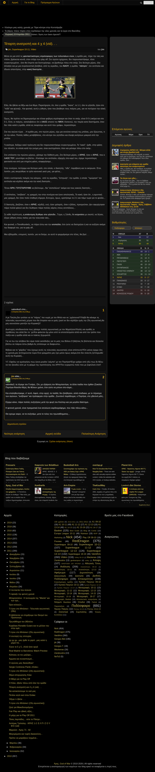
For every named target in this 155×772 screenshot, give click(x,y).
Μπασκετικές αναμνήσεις (87, 599)
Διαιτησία (79, 576)
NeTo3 (57, 656)
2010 (9, 756)
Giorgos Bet (59, 639)
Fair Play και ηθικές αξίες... (21, 711)
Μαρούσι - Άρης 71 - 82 (20, 730)
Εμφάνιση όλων (144, 505)
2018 (9, 527)
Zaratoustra (59, 560)
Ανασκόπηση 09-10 (89, 567)
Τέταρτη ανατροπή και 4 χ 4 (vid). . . (30, 44)
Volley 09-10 (79, 557)
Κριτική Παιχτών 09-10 (90, 582)
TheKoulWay (99, 485)
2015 (9, 535)
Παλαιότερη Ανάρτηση (94, 433)
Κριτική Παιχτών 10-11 (69, 585)
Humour (84, 533)
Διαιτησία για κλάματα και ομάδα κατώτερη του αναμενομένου (134, 165)
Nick (69, 537)
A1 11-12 (76, 524)
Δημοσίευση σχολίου (16, 424)
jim (9, 49)
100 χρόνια (59, 522)
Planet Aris (127, 465)
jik (55, 642)
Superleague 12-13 (65, 550)
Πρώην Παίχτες (61, 609)
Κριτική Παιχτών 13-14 (66, 588)
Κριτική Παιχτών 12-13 (92, 585)
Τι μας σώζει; (76, 489)
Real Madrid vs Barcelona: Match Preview (28, 651)
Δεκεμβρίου (15, 554)
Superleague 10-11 (21, 49)
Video (33, 49)
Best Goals (74, 531)
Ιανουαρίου (15, 751)
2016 (9, 531)
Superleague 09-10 (63, 544)
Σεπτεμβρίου (16, 566)
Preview (58, 541)
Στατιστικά (63, 612)
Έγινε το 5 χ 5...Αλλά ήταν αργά (23, 647)
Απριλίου (14, 586)
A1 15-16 (81, 527)
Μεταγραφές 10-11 (87, 588)
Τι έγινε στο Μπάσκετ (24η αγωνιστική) (26, 671)
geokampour (75, 560)
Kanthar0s (40, 485)
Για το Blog (29, 2)
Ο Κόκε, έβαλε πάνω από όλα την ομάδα (27, 683)
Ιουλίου (13, 574)
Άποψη (97, 560)
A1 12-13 (89, 524)
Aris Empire (69, 485)
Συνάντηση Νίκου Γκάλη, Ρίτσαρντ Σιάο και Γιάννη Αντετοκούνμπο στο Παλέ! (15, 471)
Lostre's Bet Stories (131, 485)
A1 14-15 (68, 527)
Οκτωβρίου (15, 562)
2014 (9, 539)
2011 (9, 551)
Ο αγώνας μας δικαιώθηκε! (21, 663)
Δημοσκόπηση (86, 573)
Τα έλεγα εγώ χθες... (128, 178)
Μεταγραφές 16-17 (86, 596)
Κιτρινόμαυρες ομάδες (63, 582)
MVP (96, 534)
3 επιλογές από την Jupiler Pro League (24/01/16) (136, 492)
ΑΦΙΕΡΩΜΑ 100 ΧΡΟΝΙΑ (71, 564)
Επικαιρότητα (85, 578)
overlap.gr (98, 465)
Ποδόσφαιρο (119, 228)
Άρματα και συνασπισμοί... (21, 659)
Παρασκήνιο (59, 606)
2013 (9, 543)
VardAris (96, 554)
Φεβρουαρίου (16, 747)
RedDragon (80, 541)
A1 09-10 (96, 522)
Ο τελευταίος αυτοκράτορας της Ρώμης (49, 492)
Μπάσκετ (138, 228)
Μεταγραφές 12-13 (87, 591)
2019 (9, 523)
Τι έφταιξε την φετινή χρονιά (21, 594)
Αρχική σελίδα (53, 433)
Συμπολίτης (81, 612)
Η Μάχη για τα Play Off (19, 679)
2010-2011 (72, 522)
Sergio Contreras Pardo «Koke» (23, 667)
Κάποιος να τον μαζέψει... (20, 655)
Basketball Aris (71, 465)
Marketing (58, 538)
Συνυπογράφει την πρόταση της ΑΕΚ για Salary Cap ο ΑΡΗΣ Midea (75, 471)
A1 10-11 (63, 524)
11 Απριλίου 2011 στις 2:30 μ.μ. (20, 312)
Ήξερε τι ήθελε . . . (17, 699)
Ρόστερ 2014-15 (94, 609)
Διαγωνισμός (60, 576)
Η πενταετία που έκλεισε (20, 590)
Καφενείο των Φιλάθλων (47, 465)
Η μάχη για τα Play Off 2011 (22, 715)
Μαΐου (13, 582)
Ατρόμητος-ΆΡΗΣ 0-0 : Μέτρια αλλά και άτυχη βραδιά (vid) (135, 151)
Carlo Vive (97, 489)
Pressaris (10, 465)
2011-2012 (83, 522)
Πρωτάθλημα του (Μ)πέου (21, 622)
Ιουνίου (13, 578)
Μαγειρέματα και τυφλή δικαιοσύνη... (25, 734)
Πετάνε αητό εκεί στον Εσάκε (22, 695)
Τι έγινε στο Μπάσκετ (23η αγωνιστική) (26, 703)
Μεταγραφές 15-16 (62, 596)
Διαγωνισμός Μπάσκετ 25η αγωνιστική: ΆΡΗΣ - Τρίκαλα (132, 191)
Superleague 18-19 (77, 554)
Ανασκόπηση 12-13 (87, 570)
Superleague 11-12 (78, 547)
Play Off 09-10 (89, 537)
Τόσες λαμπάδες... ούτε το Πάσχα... (25, 719)
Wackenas (91, 557)
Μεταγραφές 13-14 (63, 593)
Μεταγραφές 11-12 (63, 591)
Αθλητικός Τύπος (93, 563)
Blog (85, 531)
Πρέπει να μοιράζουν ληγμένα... (23, 738)
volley (87, 560)
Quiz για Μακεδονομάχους (21, 707)
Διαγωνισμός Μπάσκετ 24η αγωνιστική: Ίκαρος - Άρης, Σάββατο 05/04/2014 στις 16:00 (136, 204)
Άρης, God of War (14, 485)
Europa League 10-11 (64, 533)
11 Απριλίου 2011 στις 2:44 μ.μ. (20, 378)
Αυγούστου (15, 570)
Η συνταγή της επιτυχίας (20, 636)
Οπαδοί (81, 602)
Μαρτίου (14, 743)
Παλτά (94, 602)
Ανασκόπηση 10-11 (63, 570)
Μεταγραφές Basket (62, 599)
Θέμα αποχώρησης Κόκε (20, 675)
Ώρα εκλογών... (16, 605)
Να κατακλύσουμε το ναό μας (22, 691)
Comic (93, 531)
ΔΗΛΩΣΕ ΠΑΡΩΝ (48, 469)
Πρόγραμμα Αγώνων (50, 2)
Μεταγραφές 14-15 (87, 593)
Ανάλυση (65, 566)
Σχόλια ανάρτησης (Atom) (61, 441)
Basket (58, 530)
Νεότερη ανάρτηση (14, 433)
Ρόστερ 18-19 (79, 609)
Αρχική (15, 2)
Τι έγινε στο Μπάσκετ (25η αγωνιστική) (26, 632)
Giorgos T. (59, 646)
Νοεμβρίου (15, 558)
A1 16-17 (94, 527)
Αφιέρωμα (59, 572)
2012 (9, 547)
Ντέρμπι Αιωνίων (62, 602)
